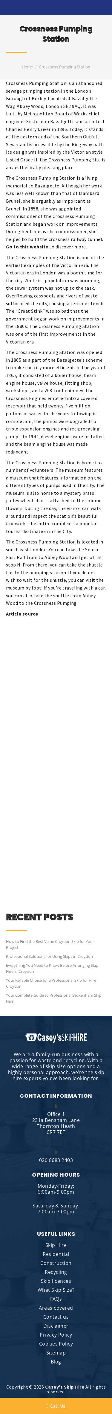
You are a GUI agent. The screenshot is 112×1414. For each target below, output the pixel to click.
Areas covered (56, 1308)
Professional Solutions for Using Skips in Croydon (49, 956)
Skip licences (56, 1281)
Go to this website (27, 247)
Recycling (56, 1272)
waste (91, 296)
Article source (22, 614)
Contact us (56, 1317)
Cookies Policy (56, 1344)
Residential (56, 1254)
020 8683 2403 (56, 1156)
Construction (56, 1263)
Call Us (56, 1406)
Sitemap (56, 1353)
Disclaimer (56, 1326)
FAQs (56, 1299)
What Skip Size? (56, 1290)
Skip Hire (56, 1245)
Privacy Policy (56, 1335)
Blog (56, 1362)
